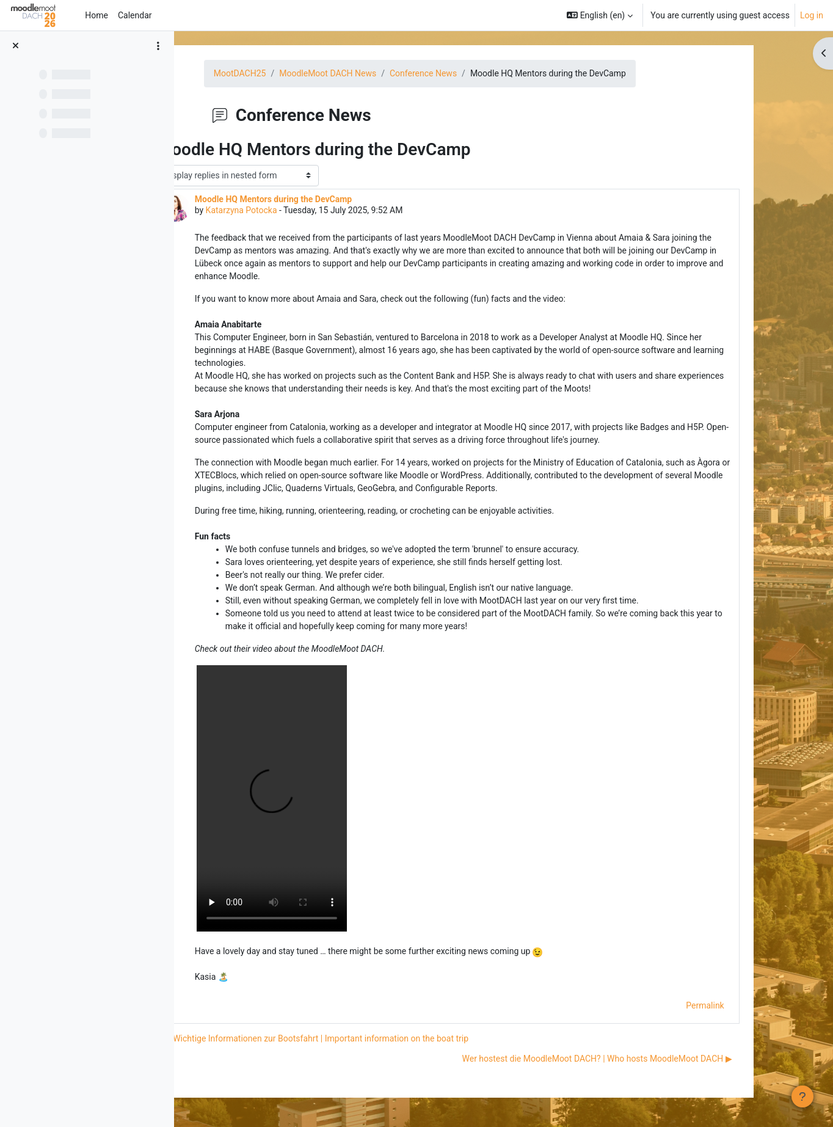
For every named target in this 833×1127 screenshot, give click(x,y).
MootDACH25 (286, 73)
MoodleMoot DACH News (373, 73)
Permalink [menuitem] (750, 1005)
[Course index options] (158, 46)
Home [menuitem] (96, 15)
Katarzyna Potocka (286, 210)
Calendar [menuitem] (135, 15)
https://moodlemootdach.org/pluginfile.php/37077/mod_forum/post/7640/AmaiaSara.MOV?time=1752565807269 (317, 798)
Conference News (469, 73)
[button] (599, 15)
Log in (811, 15)
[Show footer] (802, 1096)
